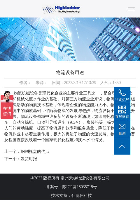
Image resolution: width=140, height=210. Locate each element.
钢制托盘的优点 (35, 151)
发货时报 (29, 159)
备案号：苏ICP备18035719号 (71, 187)
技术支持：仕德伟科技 (71, 195)
